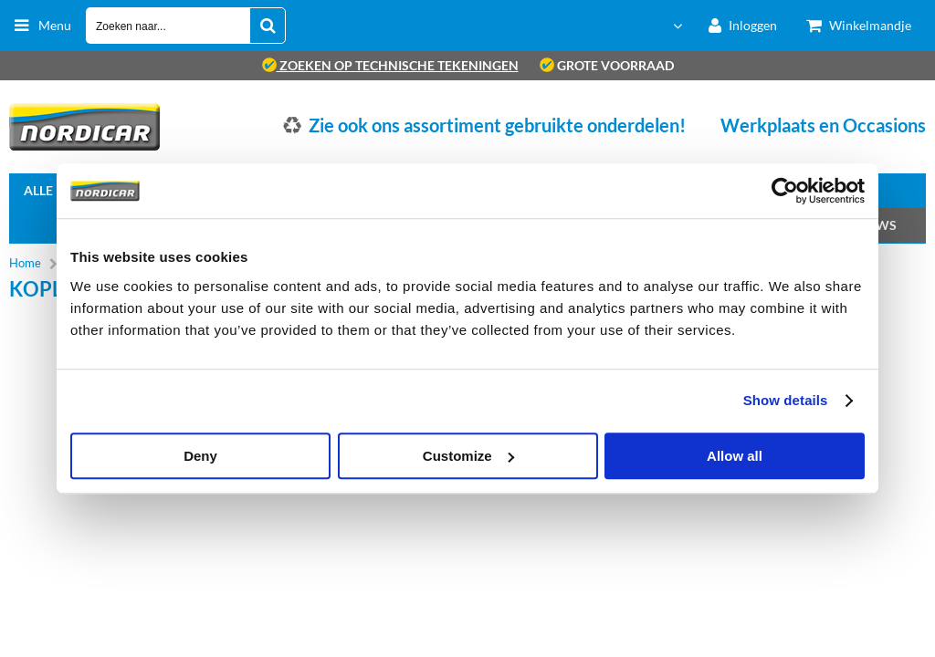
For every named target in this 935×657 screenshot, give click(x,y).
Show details (785, 400)
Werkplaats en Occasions (823, 125)
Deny (200, 456)
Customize (468, 456)
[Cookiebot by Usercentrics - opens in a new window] (785, 190)
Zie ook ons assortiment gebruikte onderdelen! (497, 125)
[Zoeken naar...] (267, 25)
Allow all (734, 456)
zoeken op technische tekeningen (390, 65)
